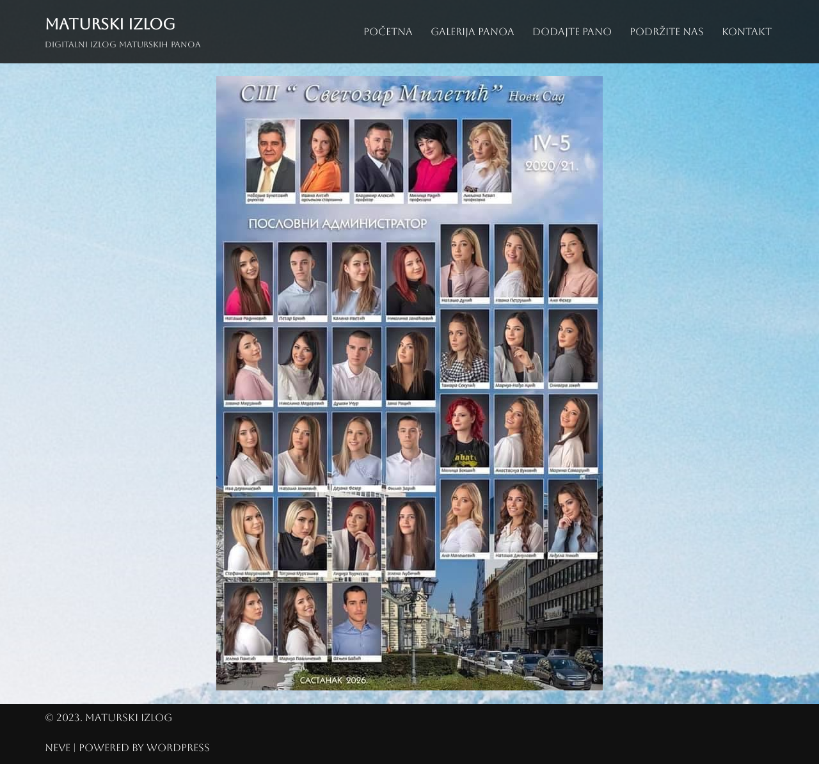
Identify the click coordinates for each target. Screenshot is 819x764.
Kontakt (747, 32)
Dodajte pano (572, 32)
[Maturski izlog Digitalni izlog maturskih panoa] (123, 32)
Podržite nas (667, 32)
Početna (388, 32)
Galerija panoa (472, 32)
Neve (57, 748)
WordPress (178, 748)
